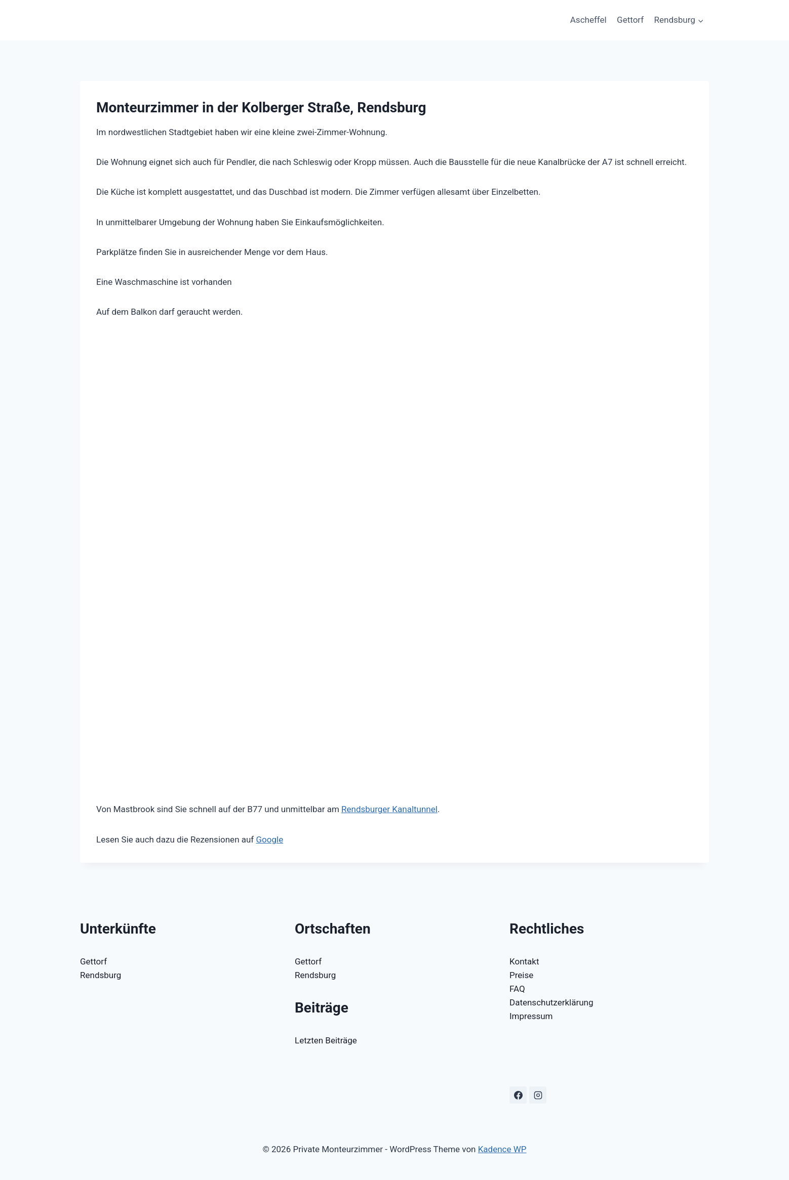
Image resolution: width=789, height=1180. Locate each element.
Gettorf (630, 20)
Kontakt (524, 961)
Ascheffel (588, 20)
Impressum (531, 1016)
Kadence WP (502, 1149)
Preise (521, 975)
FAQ (517, 989)
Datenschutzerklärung (551, 1002)
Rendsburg (100, 975)
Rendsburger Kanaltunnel (389, 809)
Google (269, 839)
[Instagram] (537, 1095)
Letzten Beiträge (326, 1040)
